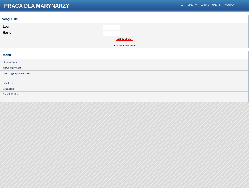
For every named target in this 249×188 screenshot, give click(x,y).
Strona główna (10, 62)
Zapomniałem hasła (125, 45)
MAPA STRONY (208, 5)
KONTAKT (230, 5)
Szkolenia (8, 82)
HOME (189, 5)
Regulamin (8, 88)
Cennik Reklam (11, 94)
